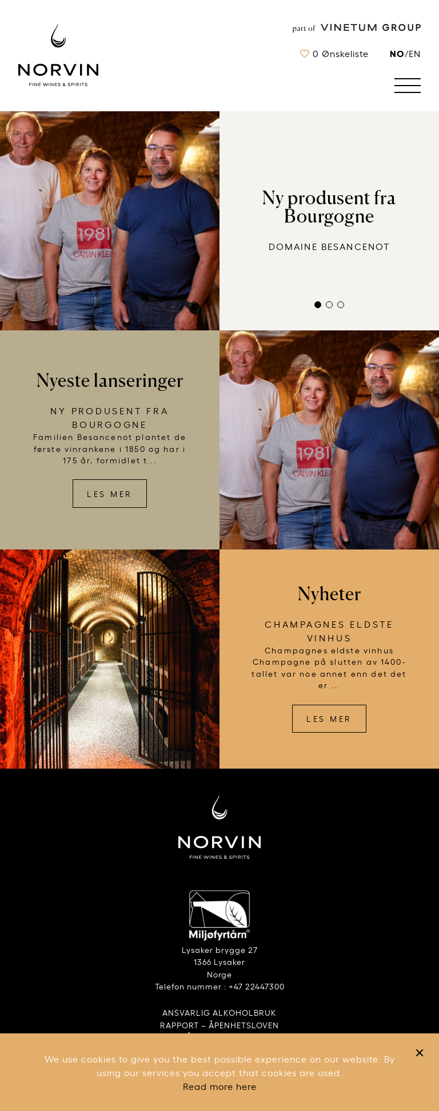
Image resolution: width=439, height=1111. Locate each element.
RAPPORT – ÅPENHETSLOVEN (219, 1024)
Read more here (220, 1086)
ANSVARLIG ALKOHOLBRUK (219, 1012)
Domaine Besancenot (329, 246)
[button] (317, 304)
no (397, 52)
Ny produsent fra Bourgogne (329, 207)
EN (415, 53)
